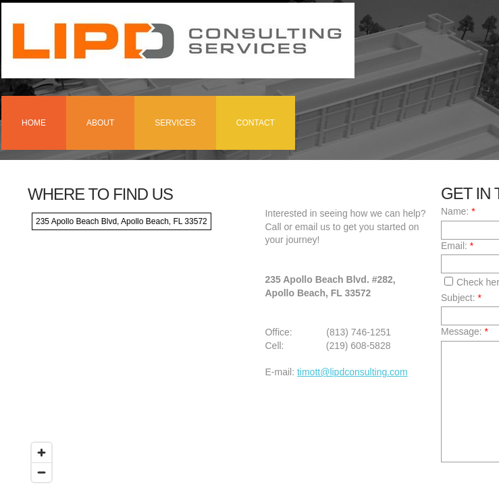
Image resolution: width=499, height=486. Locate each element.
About (100, 123)
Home (34, 123)
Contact (255, 123)
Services (175, 123)
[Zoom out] (41, 472)
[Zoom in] (41, 452)
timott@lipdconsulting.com (352, 372)
